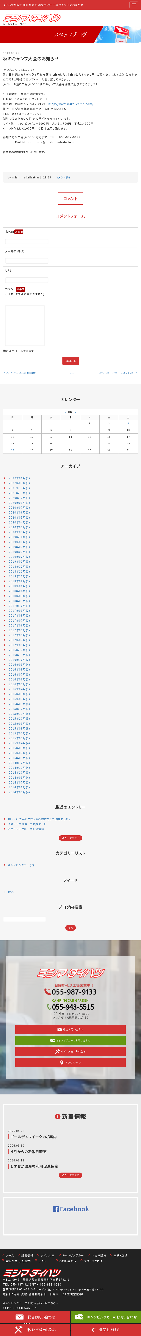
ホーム (9, 1255)
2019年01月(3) (19, 561)
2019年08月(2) (19, 542)
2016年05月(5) (19, 684)
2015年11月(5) (19, 714)
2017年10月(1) (19, 606)
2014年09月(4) (19, 777)
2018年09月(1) (19, 581)
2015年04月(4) (19, 743)
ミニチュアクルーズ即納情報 (26, 829)
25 (12, 450)
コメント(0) (62, 177)
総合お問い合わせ (70, 1029)
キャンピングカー (73, 1255)
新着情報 (27, 1255)
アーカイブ (70, 466)
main (70, 373)
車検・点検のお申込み (70, 1051)
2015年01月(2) (19, 758)
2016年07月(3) (19, 674)
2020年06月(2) (19, 512)
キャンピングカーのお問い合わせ (112, 1316)
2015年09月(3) (19, 723)
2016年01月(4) (19, 704)
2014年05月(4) (19, 792)
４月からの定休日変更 (29, 1151)
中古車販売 (98, 1255)
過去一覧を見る (71, 838)
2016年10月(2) (19, 660)
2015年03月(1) (19, 748)
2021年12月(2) (19, 488)
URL (8, 271)
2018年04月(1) (19, 591)
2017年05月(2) (19, 630)
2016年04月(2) (19, 689)
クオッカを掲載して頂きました (27, 824)
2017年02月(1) (19, 640)
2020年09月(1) (19, 503)
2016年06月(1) (19, 679)
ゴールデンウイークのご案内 (34, 1136)
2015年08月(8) (19, 728)
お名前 (14, 231)
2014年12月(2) (19, 763)
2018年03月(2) (19, 596)
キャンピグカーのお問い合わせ (70, 1040)
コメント (24, 291)
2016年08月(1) (19, 669)
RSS (11, 892)
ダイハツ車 (48, 1255)
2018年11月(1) (19, 571)
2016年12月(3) (19, 650)
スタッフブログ (93, 1261)
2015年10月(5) (19, 718)
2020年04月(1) (19, 522)
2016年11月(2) (19, 655)
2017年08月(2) (19, 615)
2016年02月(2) (19, 699)
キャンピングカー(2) (21, 865)
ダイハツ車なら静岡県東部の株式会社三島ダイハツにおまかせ (43, 5)
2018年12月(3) (19, 566)
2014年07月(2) (19, 782)
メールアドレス (14, 251)
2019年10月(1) (19, 537)
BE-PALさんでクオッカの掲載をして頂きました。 (39, 819)
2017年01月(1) (19, 645)
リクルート (45, 1261)
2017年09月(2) (19, 610)
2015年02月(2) (19, 753)
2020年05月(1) (19, 517)
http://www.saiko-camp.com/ (72, 104)
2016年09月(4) (19, 664)
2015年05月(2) (19, 738)
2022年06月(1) (19, 478)
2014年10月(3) (19, 772)
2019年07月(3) (19, 547)
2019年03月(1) (19, 552)
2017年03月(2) (19, 635)
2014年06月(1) (19, 787)
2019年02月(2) (19, 557)
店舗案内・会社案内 (18, 1261)
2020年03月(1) (19, 527)
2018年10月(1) (19, 576)
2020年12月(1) (19, 498)
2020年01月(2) (19, 532)
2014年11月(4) (19, 767)
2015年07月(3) (19, 733)
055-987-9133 (21, 1284)
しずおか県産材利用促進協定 (34, 1166)
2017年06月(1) (19, 625)
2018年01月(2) (19, 601)
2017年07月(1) (19, 620)
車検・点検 (120, 1255)
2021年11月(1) (19, 493)
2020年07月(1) (19, 507)
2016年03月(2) (19, 694)
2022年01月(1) (19, 483)
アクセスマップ (70, 1062)
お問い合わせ (68, 1261)
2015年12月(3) (19, 709)
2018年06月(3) (19, 586)
